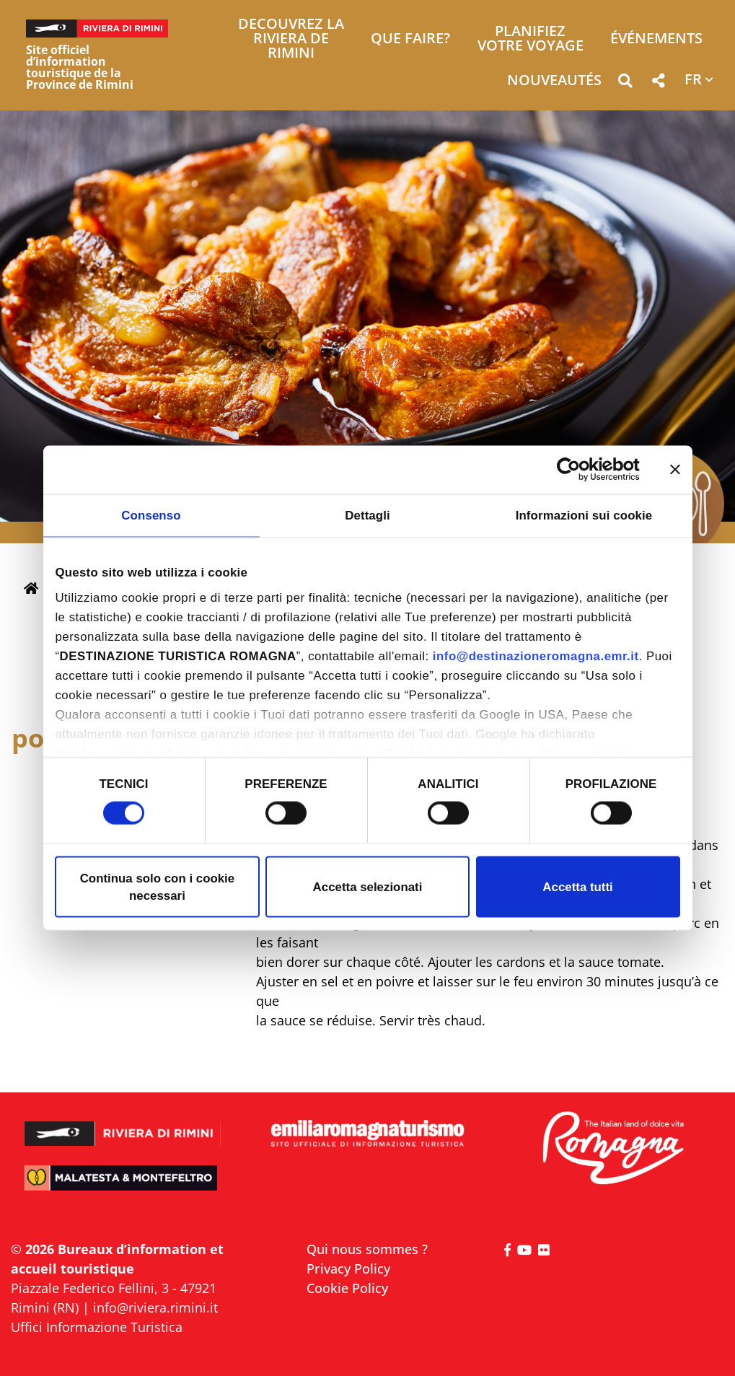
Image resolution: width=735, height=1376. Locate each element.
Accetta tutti (577, 886)
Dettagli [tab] (367, 515)
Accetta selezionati (368, 886)
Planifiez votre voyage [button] (530, 39)
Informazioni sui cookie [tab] (584, 515)
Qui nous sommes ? (367, 1249)
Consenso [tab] (150, 515)
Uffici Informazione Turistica (96, 1327)
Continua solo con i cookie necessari (157, 886)
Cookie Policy (347, 1288)
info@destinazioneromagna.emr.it (536, 656)
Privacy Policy (348, 1268)
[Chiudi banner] (675, 470)
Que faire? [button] (410, 39)
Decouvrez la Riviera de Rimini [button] (291, 39)
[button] (625, 83)
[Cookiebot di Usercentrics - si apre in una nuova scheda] (577, 469)
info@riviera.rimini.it (155, 1307)
